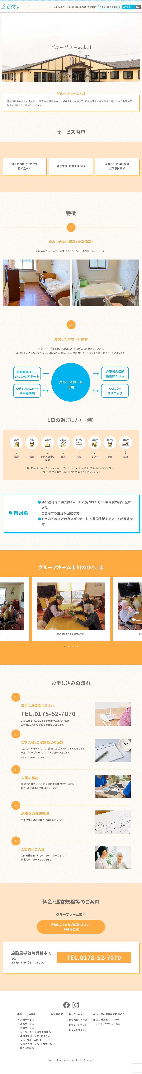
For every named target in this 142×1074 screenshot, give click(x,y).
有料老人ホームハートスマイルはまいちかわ (36, 1045)
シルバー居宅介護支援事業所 (35, 1031)
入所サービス (27, 1019)
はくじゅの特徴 (79, 6)
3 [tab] (73, 646)
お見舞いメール (79, 1019)
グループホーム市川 (30, 1039)
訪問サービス (27, 1027)
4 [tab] (77, 646)
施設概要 (92, 6)
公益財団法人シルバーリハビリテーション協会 (108, 1021)
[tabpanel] (71, 609)
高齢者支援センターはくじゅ (35, 1035)
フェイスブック (78, 1024)
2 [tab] (69, 646)
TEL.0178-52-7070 (94, 957)
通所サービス (27, 1023)
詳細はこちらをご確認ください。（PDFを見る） (71, 926)
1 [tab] (64, 646)
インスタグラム (79, 1029)
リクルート (129, 7)
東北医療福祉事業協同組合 (110, 1014)
